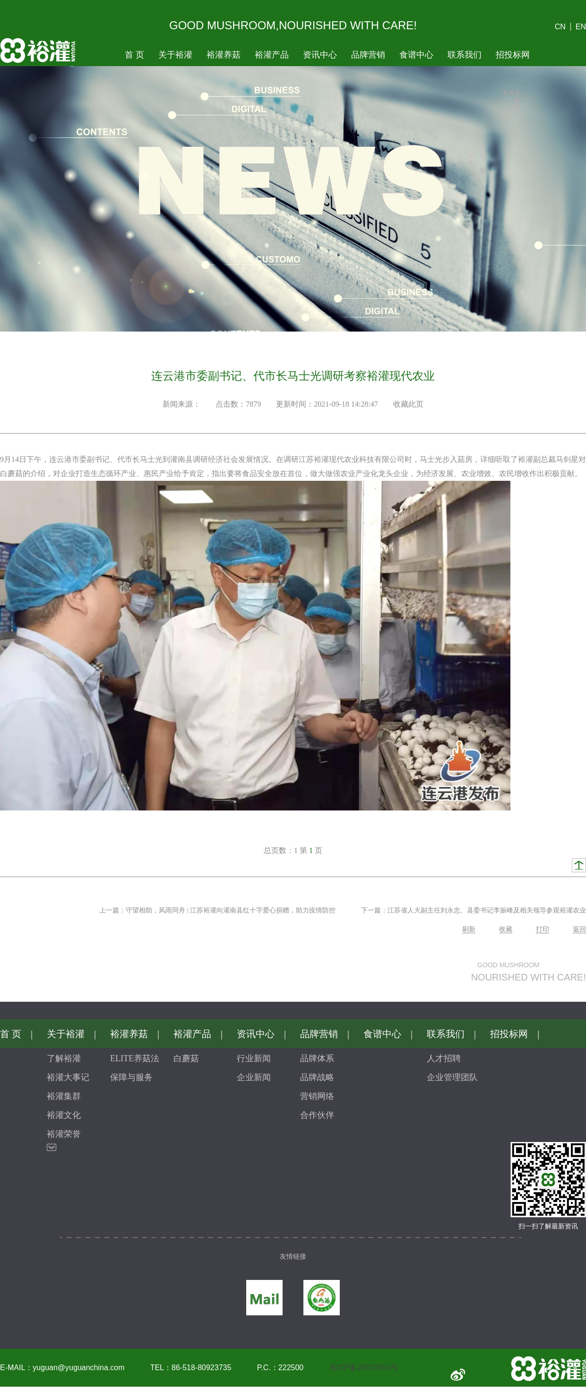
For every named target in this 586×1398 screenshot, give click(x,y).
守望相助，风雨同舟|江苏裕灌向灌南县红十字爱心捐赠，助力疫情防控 (231, 910)
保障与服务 (131, 1077)
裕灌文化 (64, 1115)
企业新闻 (254, 1077)
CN (560, 27)
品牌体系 (317, 1058)
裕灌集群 (64, 1096)
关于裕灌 (175, 55)
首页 (134, 55)
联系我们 (465, 55)
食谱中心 (416, 55)
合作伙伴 (317, 1115)
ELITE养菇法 (134, 1058)
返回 (579, 929)
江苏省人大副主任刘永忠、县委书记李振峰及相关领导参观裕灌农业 (487, 910)
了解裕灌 (64, 1058)
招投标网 (513, 55)
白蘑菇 (186, 1058)
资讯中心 (320, 55)
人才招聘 (444, 1058)
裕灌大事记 (68, 1077)
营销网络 (317, 1096)
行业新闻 (254, 1058)
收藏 (505, 929)
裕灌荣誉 (64, 1134)
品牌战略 (317, 1077)
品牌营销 (368, 55)
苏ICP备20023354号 (363, 1368)
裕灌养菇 (224, 55)
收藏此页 (408, 404)
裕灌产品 (272, 55)
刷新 (468, 929)
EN (581, 27)
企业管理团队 (452, 1077)
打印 (542, 929)
